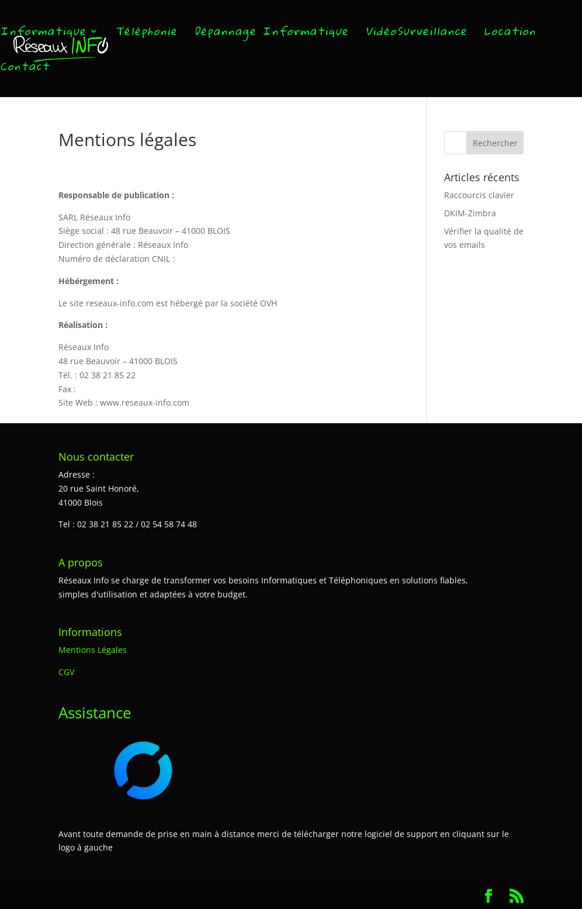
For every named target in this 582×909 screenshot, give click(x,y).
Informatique (43, 34)
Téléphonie (146, 34)
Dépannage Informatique (271, 34)
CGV (66, 672)
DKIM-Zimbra (470, 213)
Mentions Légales (92, 649)
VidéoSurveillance (416, 34)
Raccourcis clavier (479, 195)
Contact (25, 69)
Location (510, 34)
